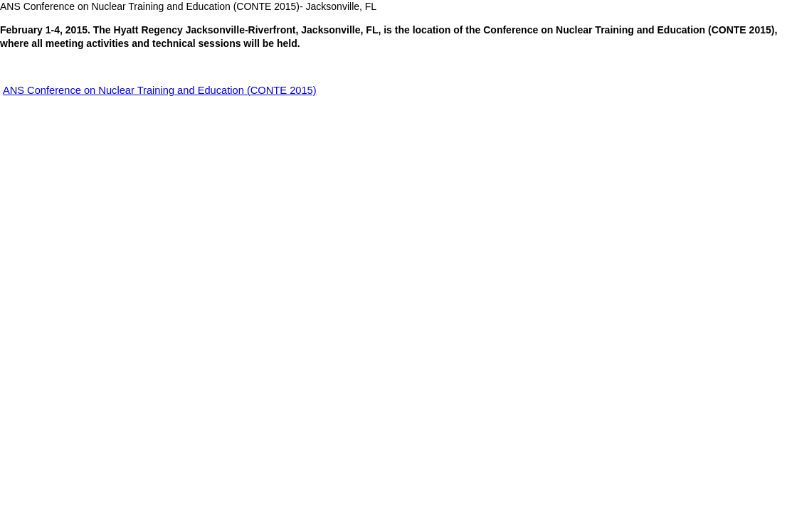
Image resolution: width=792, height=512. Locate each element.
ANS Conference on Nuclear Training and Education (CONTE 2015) (160, 90)
